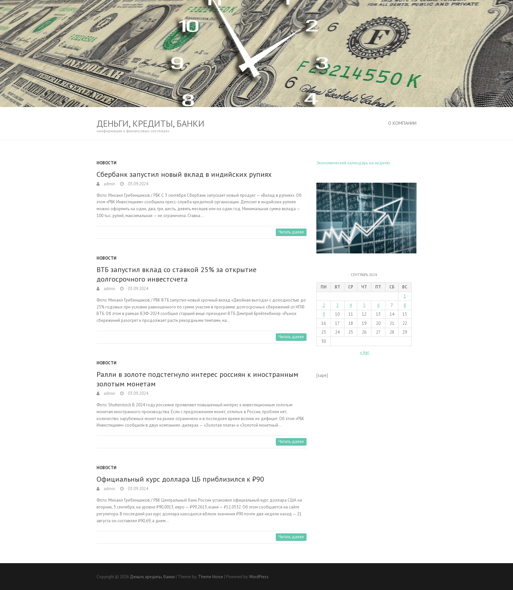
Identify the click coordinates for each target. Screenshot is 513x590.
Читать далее (291, 232)
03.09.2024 (137, 184)
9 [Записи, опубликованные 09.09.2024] (324, 314)
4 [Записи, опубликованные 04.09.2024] (350, 305)
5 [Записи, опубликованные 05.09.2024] (364, 305)
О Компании (402, 123)
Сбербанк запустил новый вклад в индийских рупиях (184, 174)
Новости (106, 163)
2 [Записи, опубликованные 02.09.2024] (324, 305)
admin (109, 184)
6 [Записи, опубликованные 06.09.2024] (378, 305)
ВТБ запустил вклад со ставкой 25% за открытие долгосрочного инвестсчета (176, 274)
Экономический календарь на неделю (353, 163)
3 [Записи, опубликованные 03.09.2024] (337, 305)
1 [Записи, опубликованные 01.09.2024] (405, 296)
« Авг (364, 352)
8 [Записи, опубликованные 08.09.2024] (405, 305)
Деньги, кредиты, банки (150, 123)
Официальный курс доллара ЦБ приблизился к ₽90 (180, 479)
